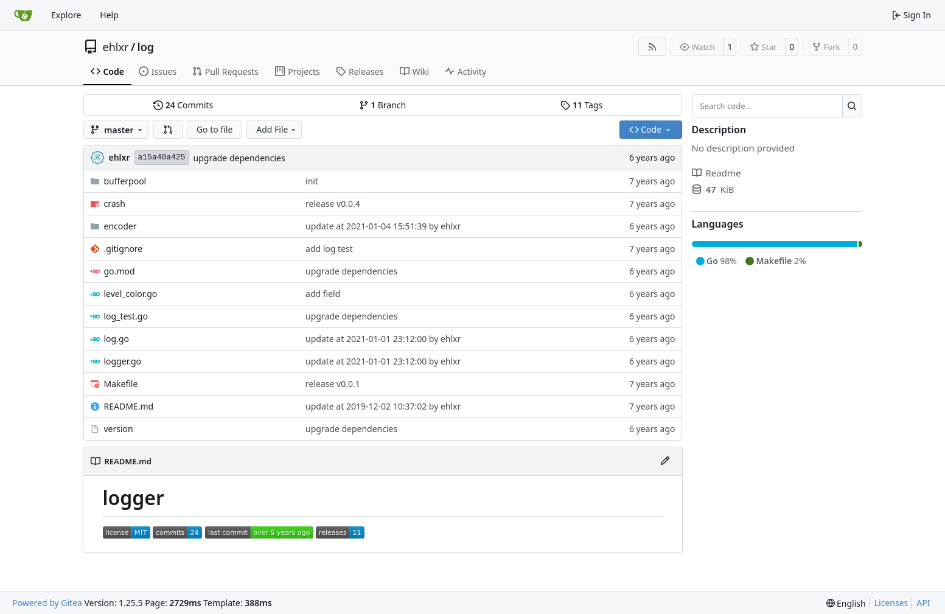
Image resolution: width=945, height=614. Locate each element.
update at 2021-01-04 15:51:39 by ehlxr (383, 226)
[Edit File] (665, 461)
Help (109, 15)
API (923, 603)
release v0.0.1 (332, 383)
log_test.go (126, 316)
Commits (183, 105)
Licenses (891, 603)
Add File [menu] (277, 129)
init (311, 181)
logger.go (123, 361)
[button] (168, 129)
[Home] (23, 15)
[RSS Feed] (652, 47)
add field (322, 293)
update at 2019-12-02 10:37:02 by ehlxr (383, 406)
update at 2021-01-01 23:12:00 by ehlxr (383, 338)
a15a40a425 (162, 157)
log (146, 47)
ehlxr (116, 47)
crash (114, 203)
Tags (581, 105)
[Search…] (852, 105)
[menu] (846, 603)
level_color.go (131, 293)
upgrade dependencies (239, 158)
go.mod (119, 271)
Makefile (121, 383)
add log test (329, 248)
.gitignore (123, 248)
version (118, 428)
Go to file (214, 129)
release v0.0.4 (332, 203)
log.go (117, 338)
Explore (66, 15)
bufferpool (125, 181)
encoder (120, 226)
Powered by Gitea (47, 603)
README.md (129, 406)
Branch (382, 105)
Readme (716, 173)
